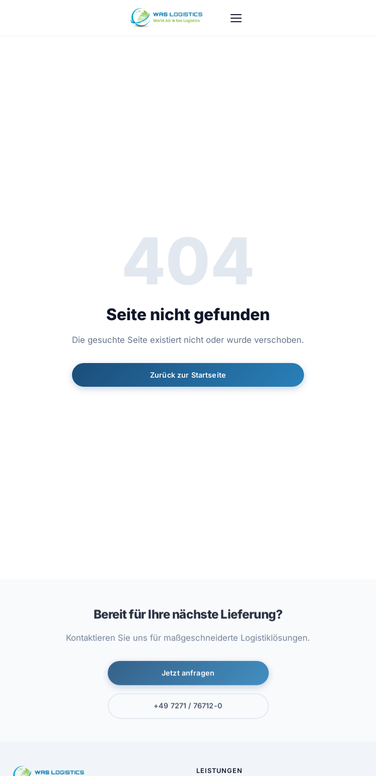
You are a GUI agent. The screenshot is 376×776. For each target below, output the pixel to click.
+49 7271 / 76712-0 (188, 707)
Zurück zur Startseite (188, 375)
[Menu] (236, 18)
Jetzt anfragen (188, 674)
